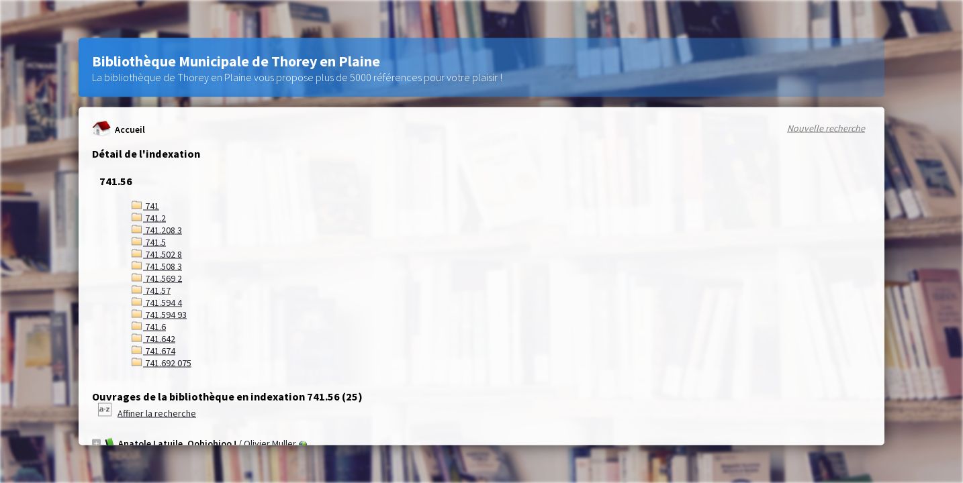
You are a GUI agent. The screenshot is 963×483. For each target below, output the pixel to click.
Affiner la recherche (157, 413)
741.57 (151, 290)
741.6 (149, 327)
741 (145, 206)
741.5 (149, 242)
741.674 (153, 351)
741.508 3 (157, 266)
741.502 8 (157, 254)
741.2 (149, 218)
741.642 (153, 339)
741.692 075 (161, 363)
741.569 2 (157, 278)
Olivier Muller (270, 443)
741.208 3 (157, 230)
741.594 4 (157, 303)
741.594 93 (159, 315)
